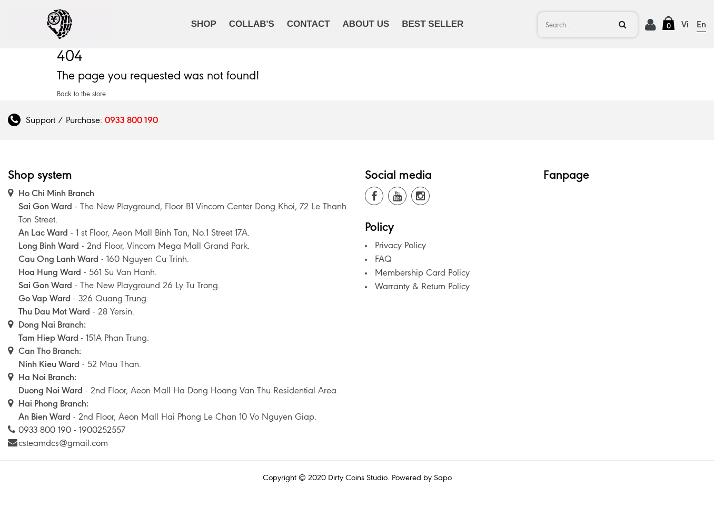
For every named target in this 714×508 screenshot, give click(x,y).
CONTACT (308, 24)
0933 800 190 (131, 120)
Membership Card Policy (422, 272)
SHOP (203, 24)
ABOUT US (366, 24)
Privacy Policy (400, 245)
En (701, 24)
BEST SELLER (432, 24)
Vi (685, 24)
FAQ (383, 258)
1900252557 (102, 429)
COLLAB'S (251, 24)
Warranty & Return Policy (422, 286)
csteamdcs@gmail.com (63, 443)
